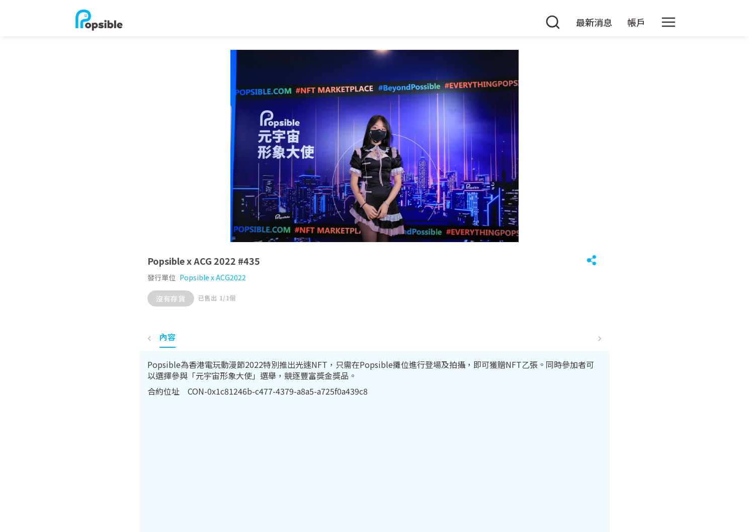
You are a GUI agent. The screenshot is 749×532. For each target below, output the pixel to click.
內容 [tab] (167, 337)
